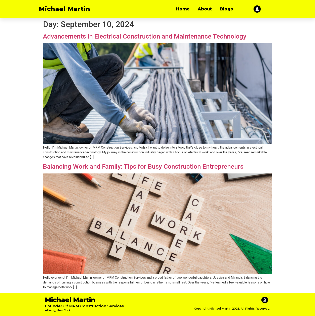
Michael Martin (64, 9)
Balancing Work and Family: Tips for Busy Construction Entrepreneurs (143, 166)
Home (183, 8)
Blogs (226, 8)
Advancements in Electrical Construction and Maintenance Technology (144, 36)
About (205, 8)
